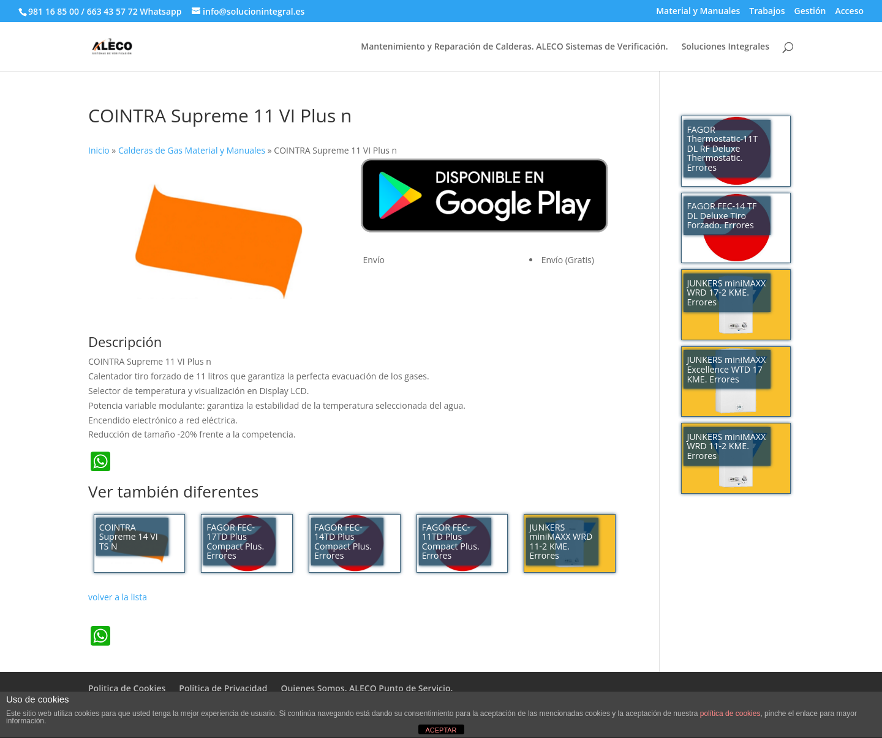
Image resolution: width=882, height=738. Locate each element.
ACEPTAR (440, 730)
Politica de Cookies (126, 688)
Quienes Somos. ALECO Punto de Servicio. (367, 688)
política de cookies (730, 713)
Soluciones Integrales (725, 47)
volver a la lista (117, 597)
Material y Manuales (698, 12)
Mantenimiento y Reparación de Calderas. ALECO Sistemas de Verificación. (514, 47)
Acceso (849, 12)
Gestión (810, 12)
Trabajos (767, 12)
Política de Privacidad (223, 688)
